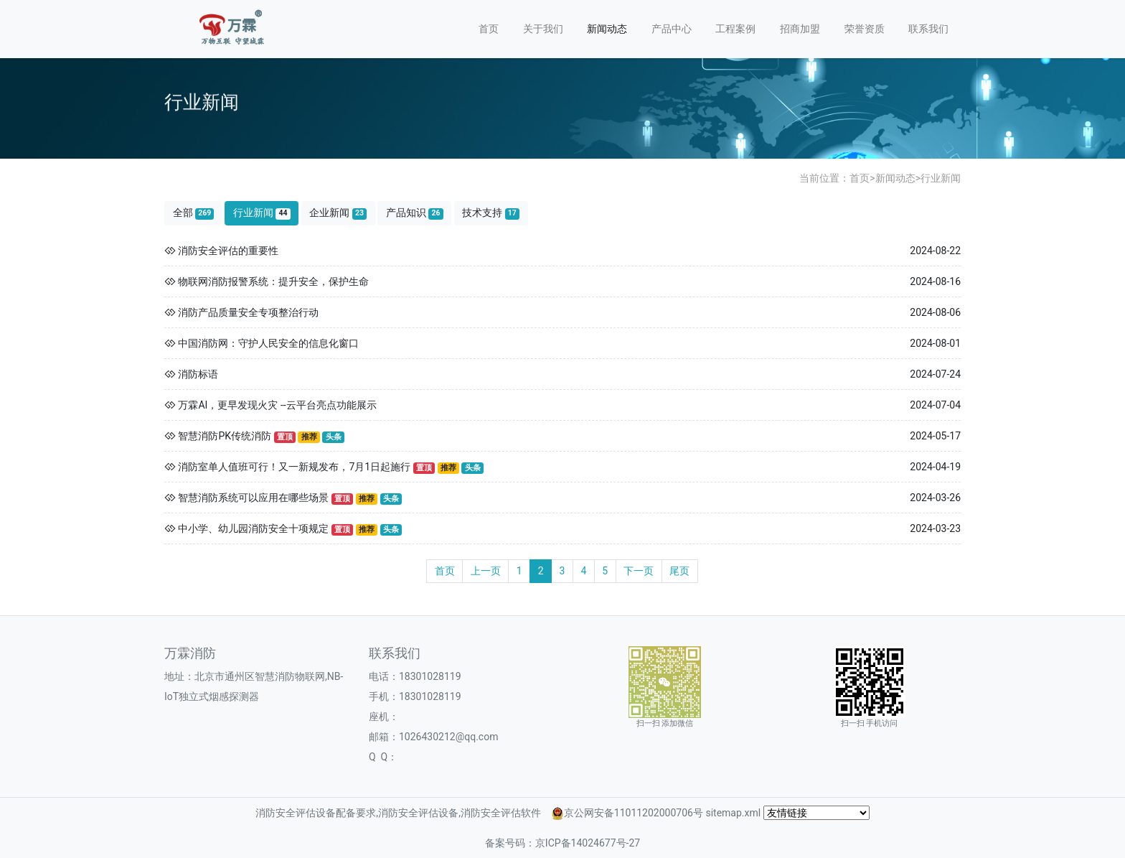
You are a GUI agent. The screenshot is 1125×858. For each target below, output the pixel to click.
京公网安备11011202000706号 (633, 813)
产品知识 (414, 213)
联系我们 (928, 28)
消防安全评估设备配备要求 (315, 813)
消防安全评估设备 (418, 813)
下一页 (638, 571)
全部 (194, 213)
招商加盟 (800, 28)
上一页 (486, 571)
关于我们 (543, 28)
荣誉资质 (864, 28)
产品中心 (671, 28)
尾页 (679, 571)
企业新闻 (338, 213)
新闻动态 (607, 28)
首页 (489, 28)
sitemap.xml (733, 813)
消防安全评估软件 (501, 813)
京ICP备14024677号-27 (587, 843)
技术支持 (490, 213)
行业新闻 (941, 178)
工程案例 (735, 28)
